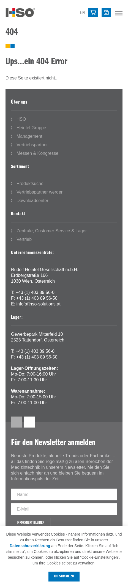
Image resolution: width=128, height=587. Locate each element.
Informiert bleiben (31, 523)
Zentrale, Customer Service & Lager (52, 230)
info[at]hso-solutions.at (39, 304)
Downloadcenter (32, 200)
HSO (21, 119)
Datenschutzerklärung (30, 546)
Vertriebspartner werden (40, 192)
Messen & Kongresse (37, 153)
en (82, 12)
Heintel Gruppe (31, 127)
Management (29, 136)
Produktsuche (30, 183)
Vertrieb (24, 239)
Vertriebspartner (32, 144)
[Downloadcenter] (106, 12)
